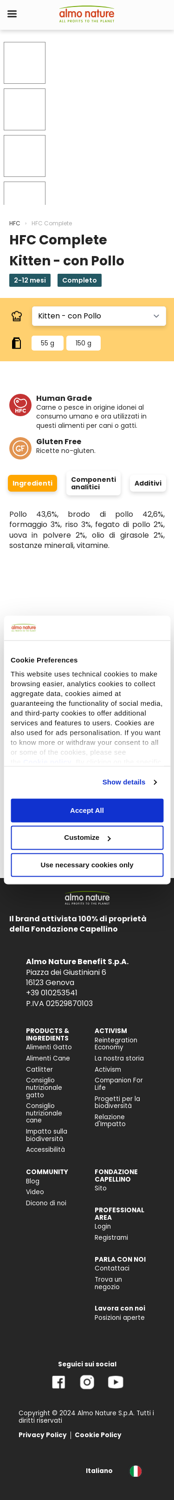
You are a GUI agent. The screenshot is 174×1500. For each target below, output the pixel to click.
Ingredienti (32, 483)
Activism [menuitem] (108, 1069)
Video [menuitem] (35, 1192)
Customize (87, 838)
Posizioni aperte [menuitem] (120, 1317)
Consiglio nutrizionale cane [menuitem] (44, 1113)
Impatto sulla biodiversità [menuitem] (46, 1135)
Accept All (87, 810)
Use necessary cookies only (86, 865)
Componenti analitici (93, 483)
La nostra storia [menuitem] (119, 1058)
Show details (124, 782)
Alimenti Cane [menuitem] (48, 1058)
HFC (14, 223)
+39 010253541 (51, 992)
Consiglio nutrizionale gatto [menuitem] (44, 1087)
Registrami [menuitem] (111, 1237)
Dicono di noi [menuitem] (46, 1203)
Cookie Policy (98, 1435)
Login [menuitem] (103, 1226)
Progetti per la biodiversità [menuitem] (117, 1103)
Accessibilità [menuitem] (45, 1149)
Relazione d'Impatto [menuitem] (110, 1121)
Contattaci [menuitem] (112, 1268)
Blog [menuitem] (32, 1181)
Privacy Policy (43, 1435)
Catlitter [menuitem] (39, 1069)
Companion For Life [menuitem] (119, 1084)
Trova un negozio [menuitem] (108, 1283)
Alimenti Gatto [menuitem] (49, 1047)
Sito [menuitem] (101, 1188)
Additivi (148, 483)
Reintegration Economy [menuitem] (116, 1044)
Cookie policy (47, 762)
